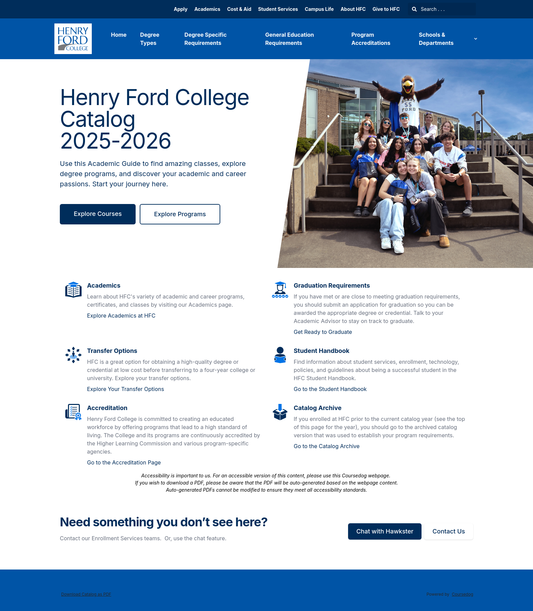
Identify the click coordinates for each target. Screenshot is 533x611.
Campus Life (319, 9)
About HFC (353, 9)
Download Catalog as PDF (86, 594)
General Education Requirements (289, 38)
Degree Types (149, 38)
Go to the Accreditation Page (124, 462)
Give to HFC (386, 9)
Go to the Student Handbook (330, 389)
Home (118, 34)
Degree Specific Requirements (206, 38)
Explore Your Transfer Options (125, 389)
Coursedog (462, 594)
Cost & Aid (239, 9)
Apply (180, 9)
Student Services (278, 9)
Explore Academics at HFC (121, 315)
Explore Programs (180, 214)
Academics (207, 9)
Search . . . (428, 9)
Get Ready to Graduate (323, 331)
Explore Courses (98, 213)
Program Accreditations (371, 38)
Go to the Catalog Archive (327, 446)
